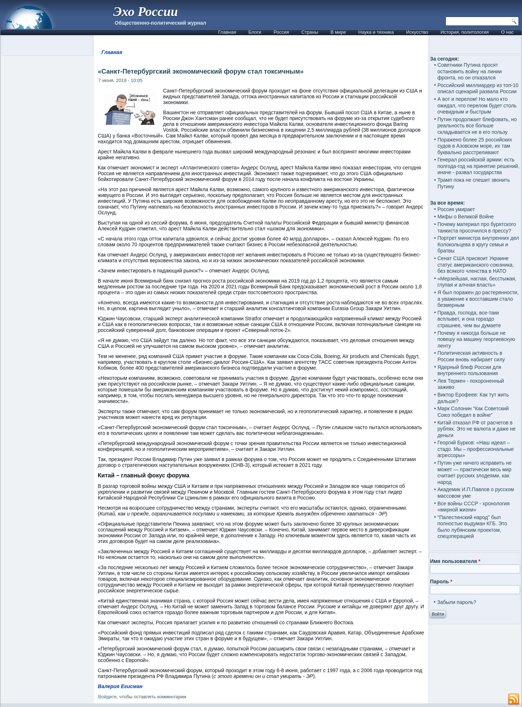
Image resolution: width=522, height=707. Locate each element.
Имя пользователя (455, 561)
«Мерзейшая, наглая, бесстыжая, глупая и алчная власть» (477, 282)
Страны (309, 32)
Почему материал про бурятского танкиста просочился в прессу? (477, 227)
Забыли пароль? (456, 602)
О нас (507, 32)
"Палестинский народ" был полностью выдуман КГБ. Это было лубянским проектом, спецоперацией (472, 526)
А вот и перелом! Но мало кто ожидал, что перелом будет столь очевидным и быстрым (477, 105)
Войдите (107, 696)
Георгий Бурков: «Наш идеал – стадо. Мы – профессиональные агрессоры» (476, 449)
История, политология (464, 32)
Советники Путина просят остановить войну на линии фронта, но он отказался (470, 71)
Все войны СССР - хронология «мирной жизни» (474, 507)
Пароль (441, 581)
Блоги (254, 32)
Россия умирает (456, 209)
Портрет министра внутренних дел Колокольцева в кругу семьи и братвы (478, 244)
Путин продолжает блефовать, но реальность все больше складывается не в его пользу (477, 125)
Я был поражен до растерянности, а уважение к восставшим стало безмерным (478, 298)
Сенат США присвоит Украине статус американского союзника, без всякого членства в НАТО (476, 264)
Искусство (417, 32)
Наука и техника (376, 32)
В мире (338, 32)
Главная (227, 32)
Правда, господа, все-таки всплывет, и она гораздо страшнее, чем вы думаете (469, 319)
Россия (281, 32)
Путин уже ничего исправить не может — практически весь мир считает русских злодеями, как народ (475, 472)
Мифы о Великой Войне (466, 216)
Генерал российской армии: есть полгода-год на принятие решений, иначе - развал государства (478, 166)
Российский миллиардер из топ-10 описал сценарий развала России (478, 88)
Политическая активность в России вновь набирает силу (471, 356)
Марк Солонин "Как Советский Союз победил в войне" (473, 412)
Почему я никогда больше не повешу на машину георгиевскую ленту (476, 339)
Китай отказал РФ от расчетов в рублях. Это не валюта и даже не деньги (477, 429)
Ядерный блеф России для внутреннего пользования (469, 370)
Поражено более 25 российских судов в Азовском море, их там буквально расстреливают (475, 146)
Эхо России (145, 11)
